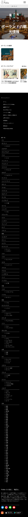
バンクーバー (8, 265)
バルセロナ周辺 (8, 384)
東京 (6, 481)
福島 (6, 419)
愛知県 (6, 465)
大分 (6, 444)
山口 (6, 412)
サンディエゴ (8, 345)
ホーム (3, 6)
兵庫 (6, 448)
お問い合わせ (6, 117)
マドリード (7, 382)
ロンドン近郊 (8, 368)
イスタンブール (8, 292)
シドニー (7, 308)
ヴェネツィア (8, 396)
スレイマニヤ (8, 259)
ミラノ (6, 397)
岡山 (6, 452)
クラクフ (7, 146)
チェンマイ (7, 359)
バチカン (7, 394)
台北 (6, 354)
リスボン (7, 333)
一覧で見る (23, 66)
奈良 (6, 458)
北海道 (6, 471)
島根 (6, 480)
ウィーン (7, 249)
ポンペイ (7, 392)
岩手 (6, 432)
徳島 (6, 406)
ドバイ (6, 158)
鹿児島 (6, 411)
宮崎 (6, 417)
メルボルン (7, 251)
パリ (6, 376)
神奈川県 (7, 468)
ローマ (6, 400)
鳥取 (6, 409)
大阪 (6, 470)
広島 (6, 457)
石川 (6, 455)
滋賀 (6, 434)
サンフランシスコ (9, 346)
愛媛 (6, 445)
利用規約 (5, 120)
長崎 (6, 478)
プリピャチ (7, 169)
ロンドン (7, 369)
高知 (6, 414)
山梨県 (6, 475)
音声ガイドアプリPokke (8, 104)
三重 (6, 476)
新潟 (6, 460)
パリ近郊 (7, 375)
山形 (6, 427)
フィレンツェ (8, 399)
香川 (6, 439)
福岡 (6, 440)
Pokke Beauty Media (8, 128)
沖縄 (6, 442)
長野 (6, 463)
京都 (6, 473)
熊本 (6, 424)
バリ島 (6, 203)
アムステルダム (8, 320)
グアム (6, 338)
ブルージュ (7, 313)
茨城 (6, 462)
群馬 (6, 467)
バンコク (7, 362)
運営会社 (5, 126)
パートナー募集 (7, 112)
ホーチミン (7, 297)
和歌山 (6, 426)
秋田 (6, 416)
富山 (6, 422)
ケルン (6, 326)
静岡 (6, 453)
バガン (6, 211)
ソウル (6, 302)
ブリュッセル (8, 315)
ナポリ (6, 391)
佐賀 (6, 408)
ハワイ (6, 343)
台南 (6, 352)
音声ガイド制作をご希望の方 (10, 115)
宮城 (6, 435)
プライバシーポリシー (8, 123)
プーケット (7, 361)
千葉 (6, 447)
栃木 (6, 450)
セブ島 (6, 283)
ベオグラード (8, 175)
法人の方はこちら (7, 109)
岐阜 (6, 430)
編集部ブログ (6, 107)
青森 (6, 437)
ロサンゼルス (8, 342)
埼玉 (6, 429)
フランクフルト (8, 327)
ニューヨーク (8, 340)
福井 (6, 421)
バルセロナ (7, 385)
